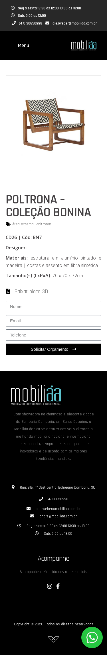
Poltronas (44, 224)
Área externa (23, 224)
